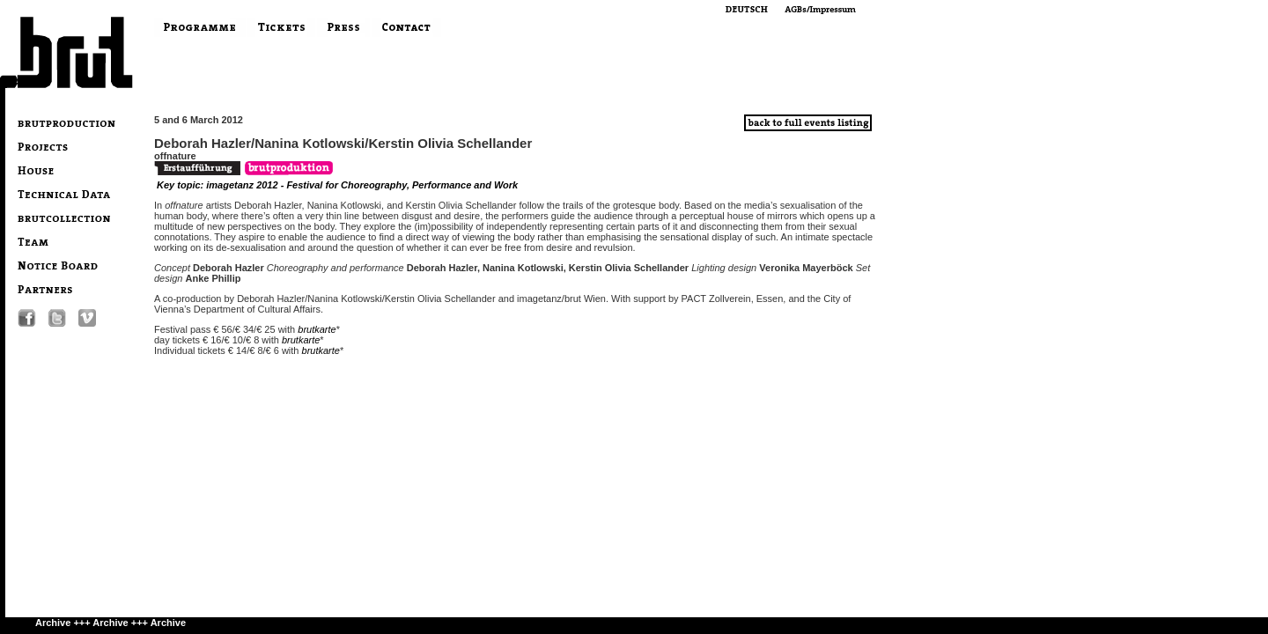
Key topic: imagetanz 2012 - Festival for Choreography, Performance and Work (337, 185)
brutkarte (316, 329)
